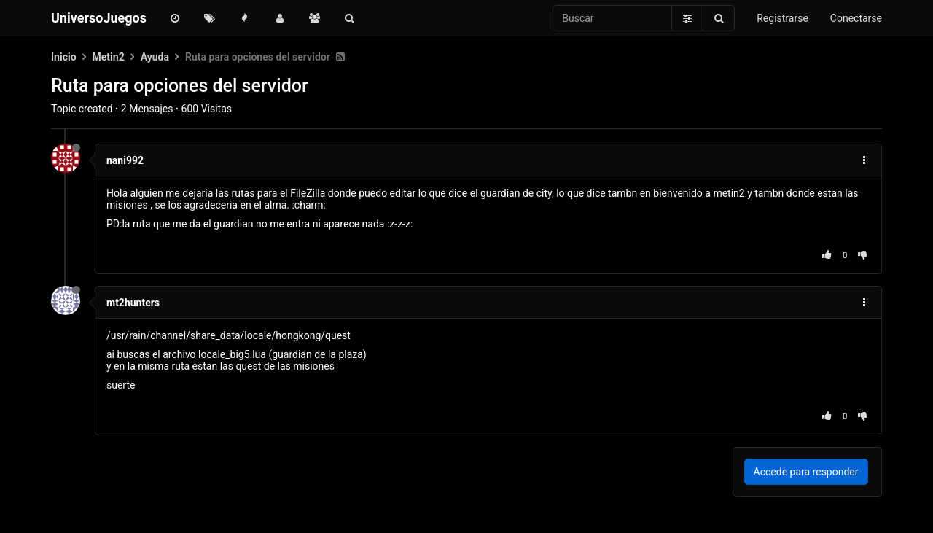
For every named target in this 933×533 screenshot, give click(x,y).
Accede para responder (806, 472)
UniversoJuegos (99, 18)
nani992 (125, 160)
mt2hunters (133, 302)
